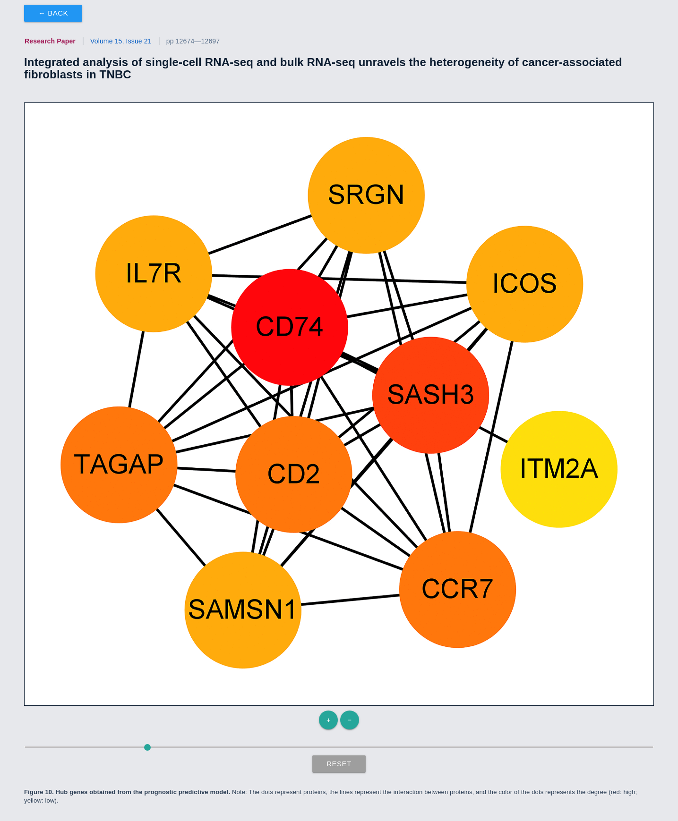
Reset (339, 764)
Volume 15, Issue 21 (121, 41)
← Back (53, 13)
